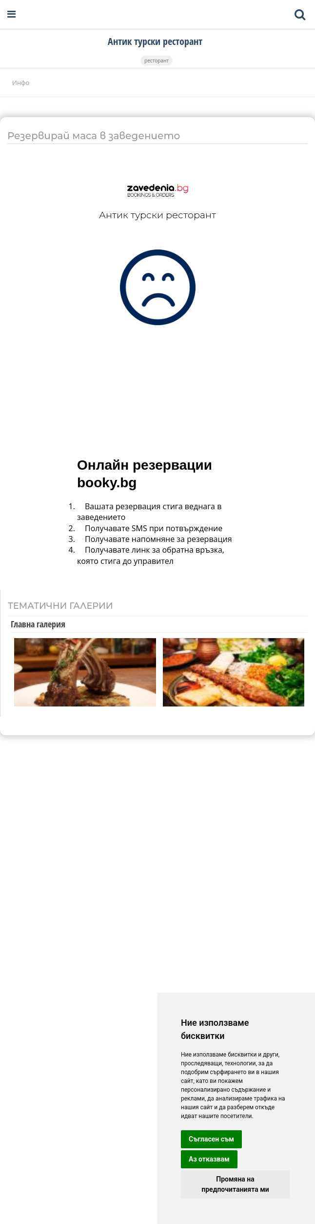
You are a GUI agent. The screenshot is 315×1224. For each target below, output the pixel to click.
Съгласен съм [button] (211, 1139)
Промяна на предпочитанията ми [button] (235, 1184)
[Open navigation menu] (11, 14)
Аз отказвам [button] (209, 1159)
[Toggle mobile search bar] (300, 14)
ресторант (156, 60)
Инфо (20, 82)
